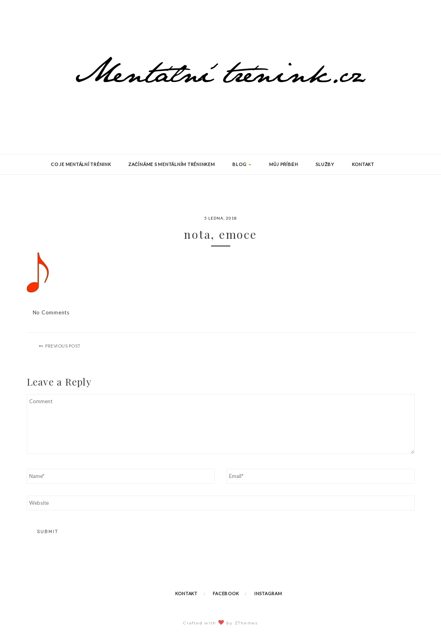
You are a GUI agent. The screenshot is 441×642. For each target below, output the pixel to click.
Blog (241, 164)
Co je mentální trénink (81, 164)
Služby (324, 164)
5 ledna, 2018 (220, 218)
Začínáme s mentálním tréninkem (171, 164)
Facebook (226, 593)
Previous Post (63, 345)
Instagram (268, 593)
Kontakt (363, 164)
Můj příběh (283, 164)
